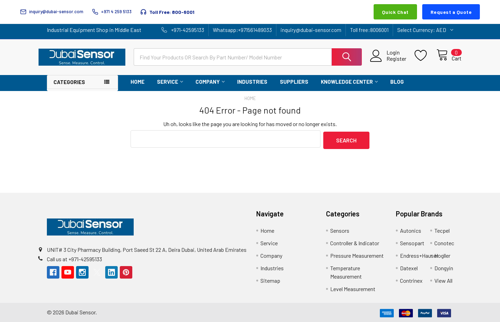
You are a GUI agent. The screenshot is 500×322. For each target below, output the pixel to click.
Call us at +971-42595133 (74, 257)
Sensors (339, 229)
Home (137, 82)
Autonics (410, 229)
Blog (397, 82)
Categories (69, 82)
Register (388, 59)
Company (210, 82)
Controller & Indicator (354, 241)
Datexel (409, 266)
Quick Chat (395, 12)
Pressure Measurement (357, 254)
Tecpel (442, 229)
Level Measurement (352, 287)
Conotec (444, 241)
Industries (252, 82)
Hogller (442, 254)
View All (443, 279)
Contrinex (411, 279)
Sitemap (270, 279)
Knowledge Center (349, 82)
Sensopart (412, 241)
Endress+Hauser (419, 254)
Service (170, 82)
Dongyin (443, 266)
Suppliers (294, 82)
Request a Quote (451, 12)
